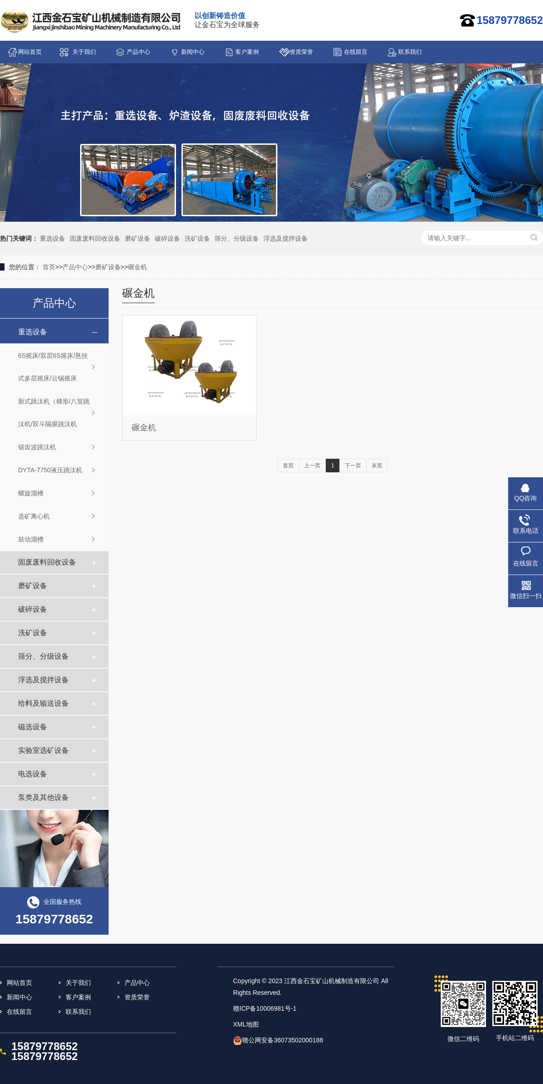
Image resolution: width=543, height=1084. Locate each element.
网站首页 (30, 51)
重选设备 (52, 238)
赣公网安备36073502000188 (282, 1040)
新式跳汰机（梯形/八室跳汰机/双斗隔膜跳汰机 (54, 413)
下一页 (353, 465)
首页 (49, 267)
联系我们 (410, 51)
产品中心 (138, 51)
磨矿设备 (137, 238)
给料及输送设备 (43, 703)
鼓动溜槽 (30, 539)
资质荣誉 (301, 51)
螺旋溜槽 (30, 493)
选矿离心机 (34, 516)
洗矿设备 (197, 238)
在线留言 (355, 51)
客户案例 (247, 51)
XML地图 (246, 1024)
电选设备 (32, 774)
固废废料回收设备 (95, 238)
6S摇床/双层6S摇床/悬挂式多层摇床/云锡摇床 (53, 367)
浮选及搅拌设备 (285, 238)
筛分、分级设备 (236, 238)
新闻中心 (193, 51)
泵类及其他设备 (43, 797)
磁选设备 (32, 727)
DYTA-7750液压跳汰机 (50, 470)
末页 (377, 465)
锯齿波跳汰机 (37, 447)
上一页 (312, 465)
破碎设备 (167, 238)
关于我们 (84, 51)
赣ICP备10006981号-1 (264, 1008)
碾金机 (137, 267)
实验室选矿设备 (43, 750)
